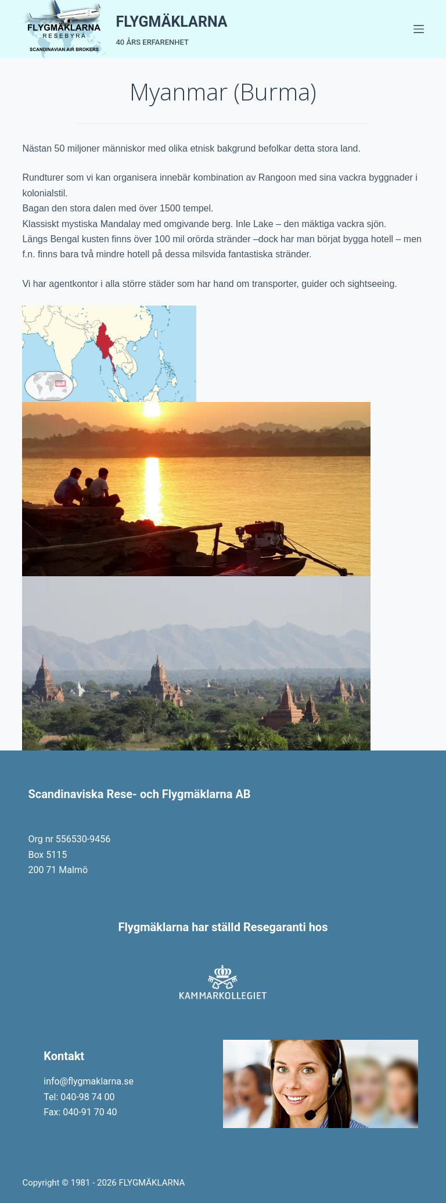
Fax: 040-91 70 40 (80, 1112)
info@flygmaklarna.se (89, 1081)
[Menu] (418, 29)
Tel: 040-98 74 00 (79, 1097)
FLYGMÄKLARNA (171, 21)
